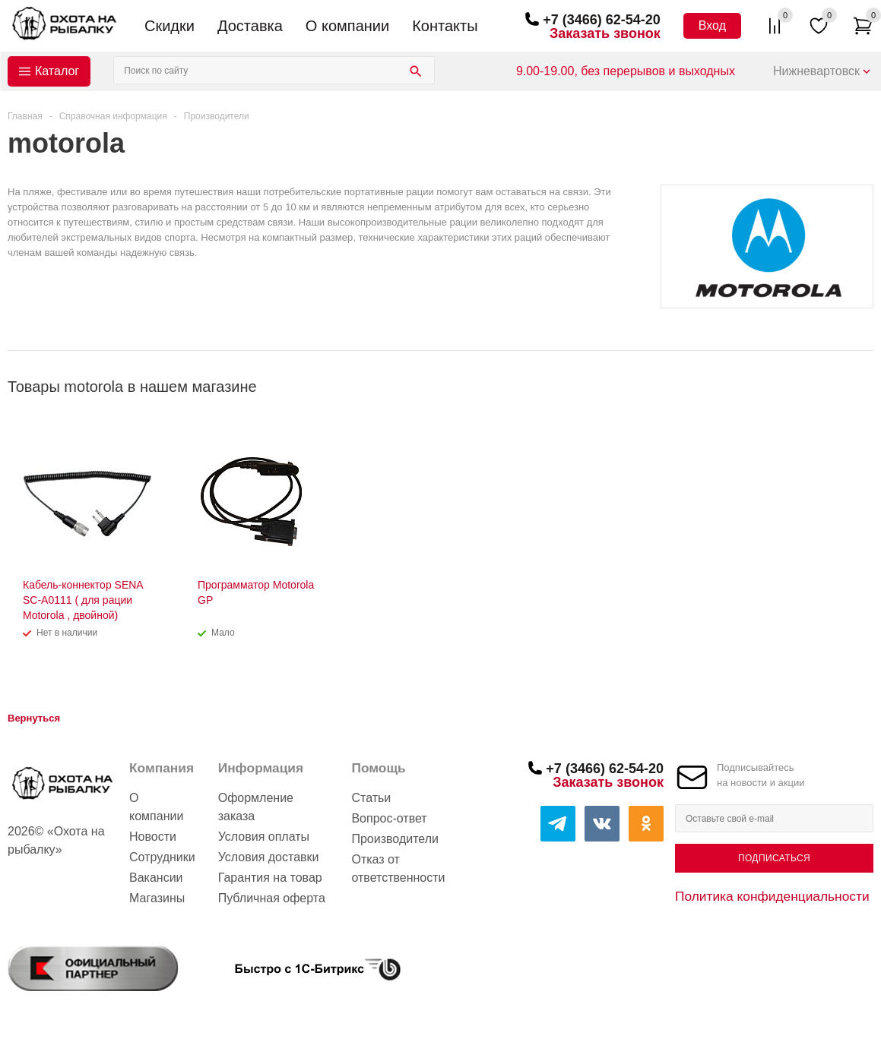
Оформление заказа (255, 807)
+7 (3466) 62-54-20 (602, 19)
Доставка (250, 25)
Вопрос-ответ (388, 818)
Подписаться (774, 858)
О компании (347, 25)
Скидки (169, 25)
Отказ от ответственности (398, 868)
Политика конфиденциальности (772, 896)
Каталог (57, 71)
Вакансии (156, 877)
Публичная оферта (271, 898)
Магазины (157, 898)
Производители (395, 838)
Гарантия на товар (270, 877)
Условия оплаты (263, 836)
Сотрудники (162, 857)
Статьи (371, 797)
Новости (152, 836)
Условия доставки (268, 857)
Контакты (444, 25)
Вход (712, 25)
